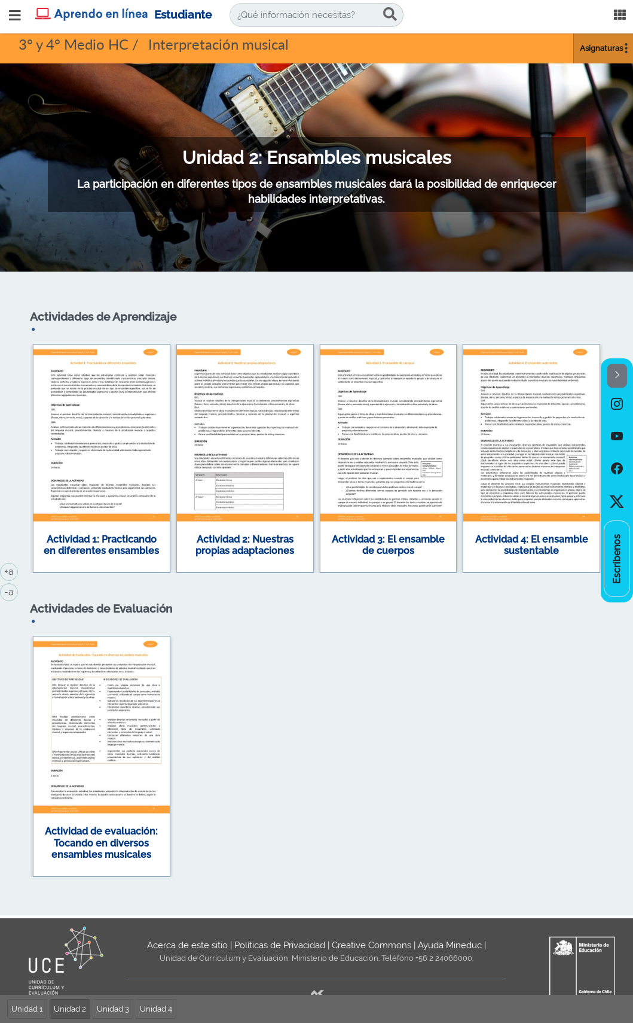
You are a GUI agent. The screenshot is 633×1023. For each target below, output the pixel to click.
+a (11, 570)
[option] (617, 404)
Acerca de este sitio (187, 945)
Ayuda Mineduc (450, 945)
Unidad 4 (156, 1008)
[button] (617, 376)
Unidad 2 (70, 1008)
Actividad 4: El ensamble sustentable (531, 545)
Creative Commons (371, 945)
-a (11, 591)
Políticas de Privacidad (279, 945)
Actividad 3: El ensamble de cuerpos (388, 545)
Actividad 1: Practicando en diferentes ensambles (101, 545)
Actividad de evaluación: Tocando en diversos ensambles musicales (101, 843)
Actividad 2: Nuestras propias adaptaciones (244, 545)
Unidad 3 (113, 1008)
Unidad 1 (27, 1008)
